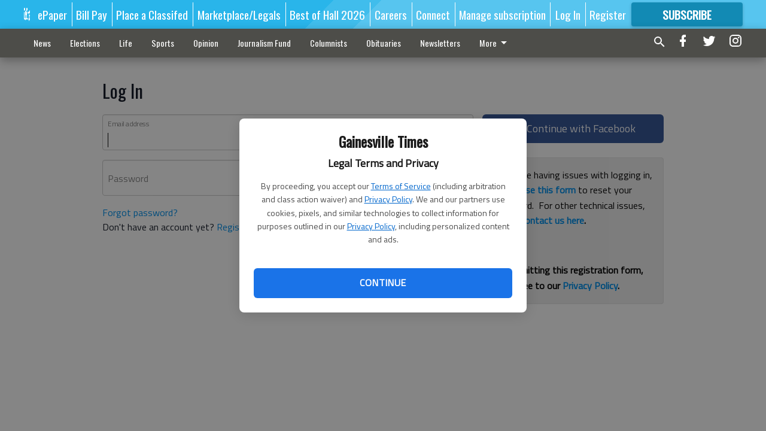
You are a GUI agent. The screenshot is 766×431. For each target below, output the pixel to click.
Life (125, 43)
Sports (162, 43)
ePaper (52, 14)
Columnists (328, 43)
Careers (391, 14)
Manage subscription (502, 14)
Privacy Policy (388, 199)
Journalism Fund (264, 43)
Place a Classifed (152, 14)
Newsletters (440, 43)
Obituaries (383, 43)
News (42, 43)
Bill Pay (91, 14)
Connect (433, 14)
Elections (85, 43)
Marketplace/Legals (239, 14)
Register (607, 14)
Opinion (205, 43)
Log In (567, 14)
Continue (383, 282)
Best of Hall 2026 (327, 14)
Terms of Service (401, 186)
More (495, 42)
